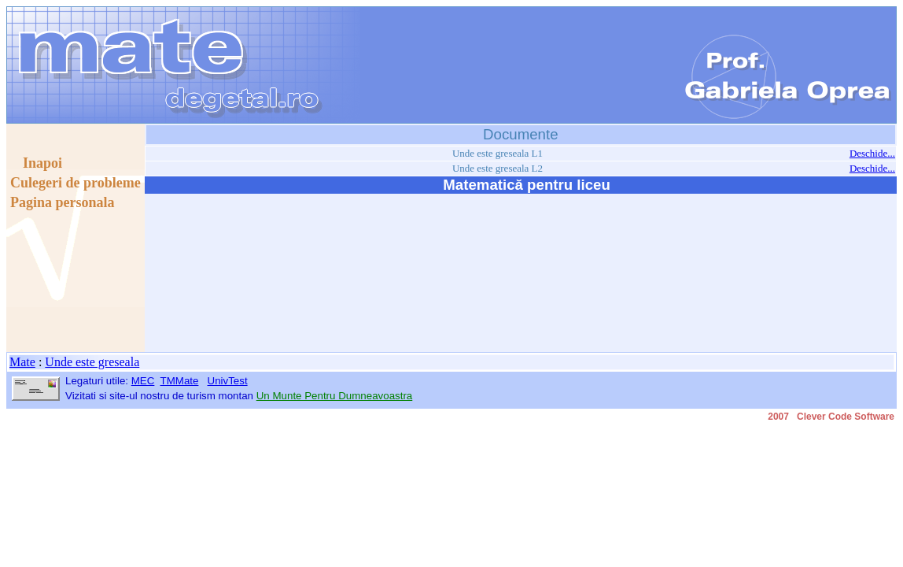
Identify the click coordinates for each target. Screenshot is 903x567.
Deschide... (872, 153)
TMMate (179, 381)
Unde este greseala (92, 362)
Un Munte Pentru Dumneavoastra (334, 396)
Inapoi (36, 163)
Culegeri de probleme (75, 183)
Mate (22, 362)
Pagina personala (62, 202)
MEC (143, 381)
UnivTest (228, 381)
